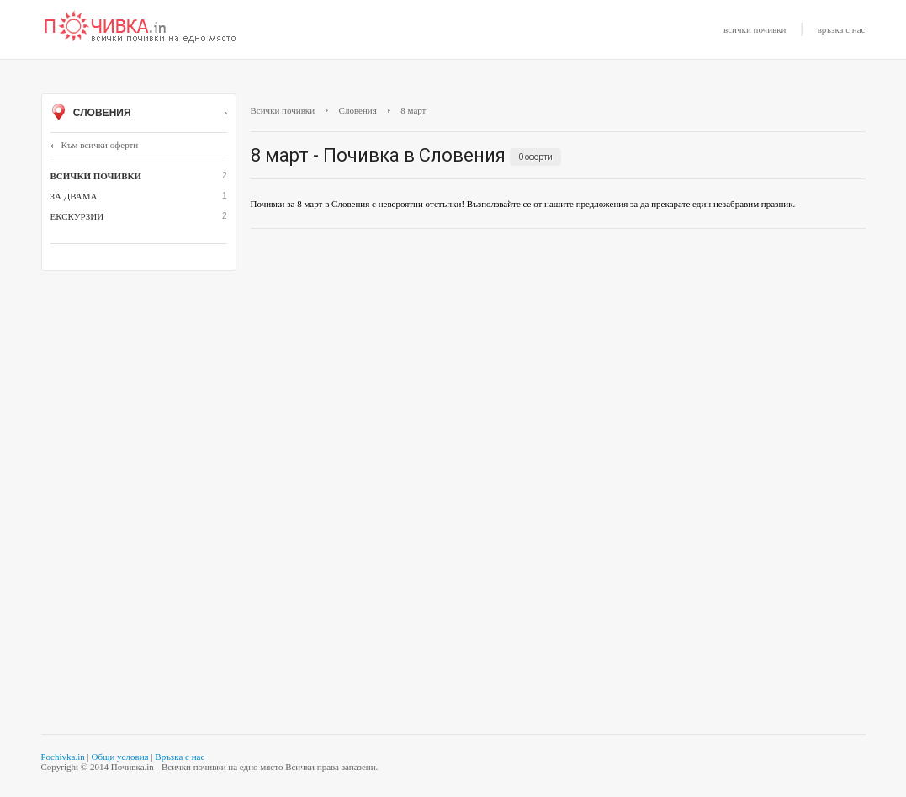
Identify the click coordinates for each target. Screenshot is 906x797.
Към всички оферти (94, 145)
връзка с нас (842, 29)
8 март (413, 110)
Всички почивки (283, 110)
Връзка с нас (179, 757)
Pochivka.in (63, 757)
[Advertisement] (558, 363)
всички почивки (754, 29)
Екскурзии (77, 216)
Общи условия (119, 757)
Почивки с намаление (140, 28)
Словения (138, 114)
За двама (74, 196)
